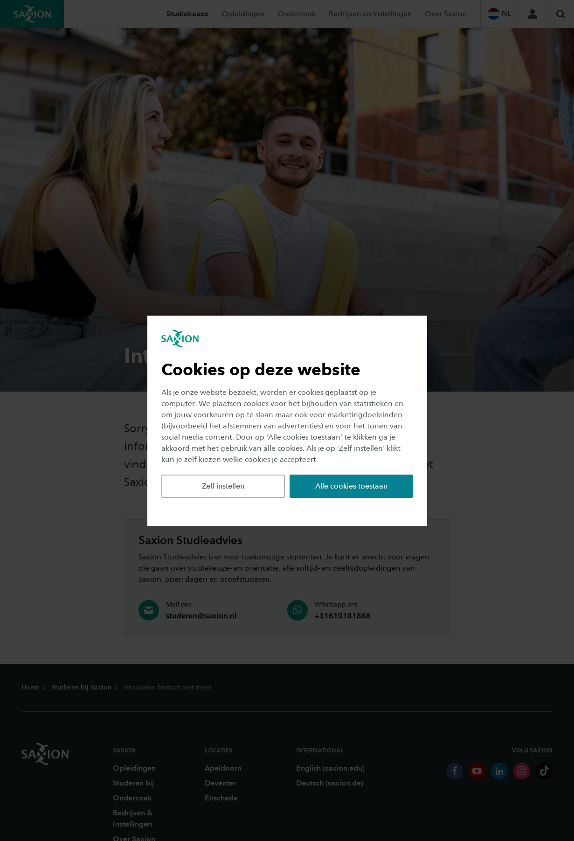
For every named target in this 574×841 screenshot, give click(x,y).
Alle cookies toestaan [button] (351, 486)
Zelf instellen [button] (223, 486)
